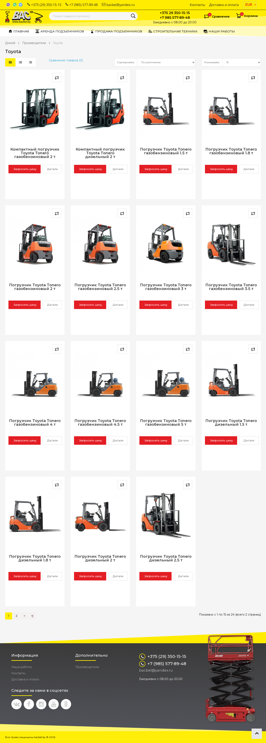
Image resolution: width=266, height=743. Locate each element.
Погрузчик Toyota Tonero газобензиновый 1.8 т (231, 151)
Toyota (58, 43)
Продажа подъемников (116, 31)
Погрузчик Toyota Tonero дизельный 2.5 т (166, 558)
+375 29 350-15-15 (175, 13)
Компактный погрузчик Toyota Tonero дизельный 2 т (100, 153)
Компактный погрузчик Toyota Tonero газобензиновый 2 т (34, 153)
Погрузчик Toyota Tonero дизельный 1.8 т (35, 558)
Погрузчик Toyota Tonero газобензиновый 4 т (35, 423)
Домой (10, 43)
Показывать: (212, 62)
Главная (18, 31)
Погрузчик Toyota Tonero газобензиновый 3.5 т (231, 287)
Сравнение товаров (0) (66, 60)
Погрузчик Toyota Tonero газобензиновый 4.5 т (100, 423)
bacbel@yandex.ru (118, 4)
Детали (52, 169)
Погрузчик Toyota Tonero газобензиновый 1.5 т (166, 151)
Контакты (197, 4)
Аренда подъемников (59, 31)
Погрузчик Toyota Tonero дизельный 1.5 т (231, 423)
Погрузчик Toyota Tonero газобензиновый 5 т (166, 423)
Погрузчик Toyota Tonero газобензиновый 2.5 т (100, 287)
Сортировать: (126, 62)
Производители (34, 43)
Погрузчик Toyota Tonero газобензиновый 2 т (35, 287)
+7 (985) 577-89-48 (82, 4)
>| (32, 615)
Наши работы (219, 31)
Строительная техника (172, 31)
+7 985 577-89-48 (175, 18)
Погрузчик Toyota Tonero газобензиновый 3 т (166, 287)
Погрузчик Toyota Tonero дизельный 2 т (100, 558)
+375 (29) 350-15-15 (44, 4)
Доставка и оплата (224, 4)
